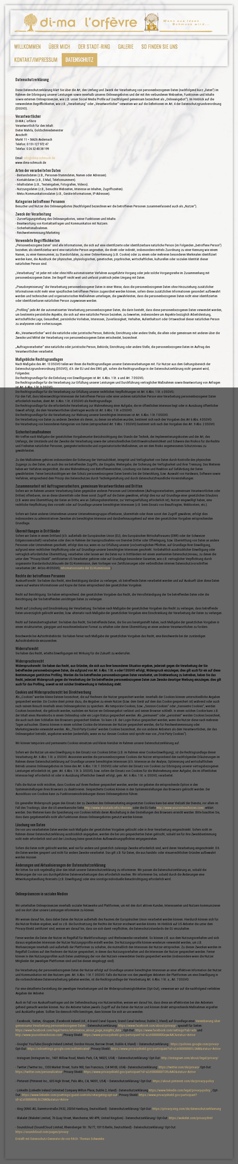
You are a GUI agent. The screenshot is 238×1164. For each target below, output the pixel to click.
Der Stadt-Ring (94, 46)
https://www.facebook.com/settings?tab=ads (165, 1030)
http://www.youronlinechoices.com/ (180, 808)
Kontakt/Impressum (36, 59)
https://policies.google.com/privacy (194, 1044)
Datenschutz (79, 59)
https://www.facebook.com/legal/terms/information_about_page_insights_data (68, 1030)
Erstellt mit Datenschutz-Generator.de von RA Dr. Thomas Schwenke (59, 1139)
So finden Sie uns (159, 46)
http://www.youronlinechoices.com (38, 1035)
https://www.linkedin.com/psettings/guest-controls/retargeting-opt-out (69, 1095)
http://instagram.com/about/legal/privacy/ (189, 1058)
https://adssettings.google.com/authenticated (58, 1049)
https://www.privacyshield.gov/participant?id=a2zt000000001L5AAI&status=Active (166, 1049)
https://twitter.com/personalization (38, 1072)
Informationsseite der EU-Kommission (86, 568)
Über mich (59, 46)
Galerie (125, 46)
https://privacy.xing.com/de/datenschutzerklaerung (186, 1109)
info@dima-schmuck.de (39, 158)
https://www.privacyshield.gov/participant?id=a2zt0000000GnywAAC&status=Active (139, 1035)
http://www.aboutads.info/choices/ (108, 808)
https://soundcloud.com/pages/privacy (41, 1132)
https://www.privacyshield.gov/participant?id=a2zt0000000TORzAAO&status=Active (140, 1072)
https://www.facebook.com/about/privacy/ (147, 1025)
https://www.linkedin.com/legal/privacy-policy (179, 1090)
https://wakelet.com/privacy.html (191, 1118)
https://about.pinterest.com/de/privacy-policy (183, 1081)
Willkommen (27, 46)
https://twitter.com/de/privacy (179, 1067)
